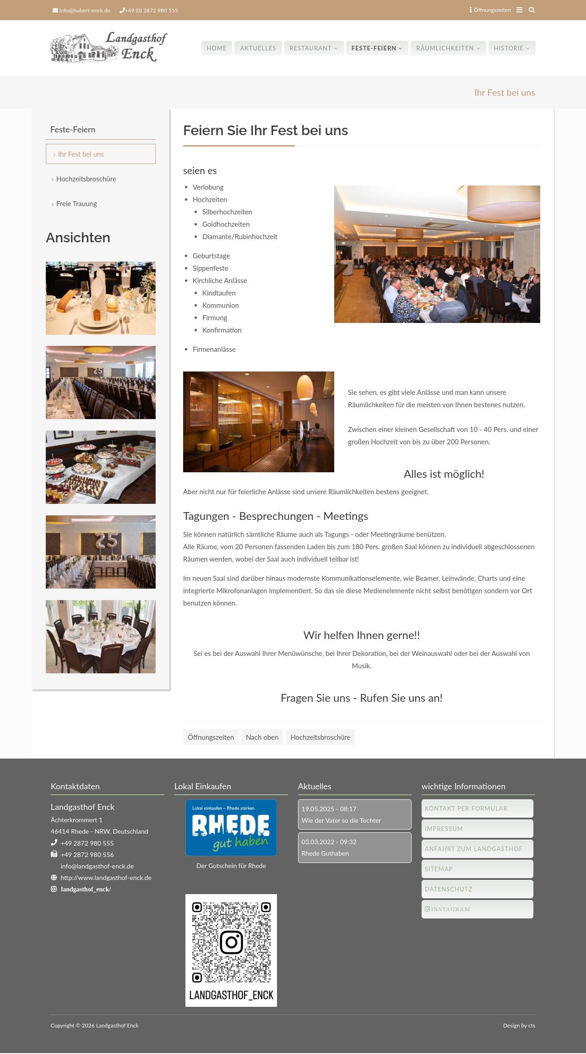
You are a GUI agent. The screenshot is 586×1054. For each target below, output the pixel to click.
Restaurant (310, 48)
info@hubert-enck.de (85, 10)
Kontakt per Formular (466, 808)
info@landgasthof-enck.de (97, 866)
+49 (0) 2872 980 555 (151, 10)
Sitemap (439, 869)
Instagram (450, 909)
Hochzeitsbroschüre (320, 737)
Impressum (444, 828)
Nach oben (262, 737)
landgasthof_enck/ (86, 889)
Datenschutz (448, 889)
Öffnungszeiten (490, 9)
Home (216, 48)
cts (531, 1025)
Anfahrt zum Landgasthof (474, 848)
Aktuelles (258, 48)
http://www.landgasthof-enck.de (105, 877)
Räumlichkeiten (445, 48)
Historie (509, 48)
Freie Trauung (76, 203)
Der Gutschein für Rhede (231, 865)
